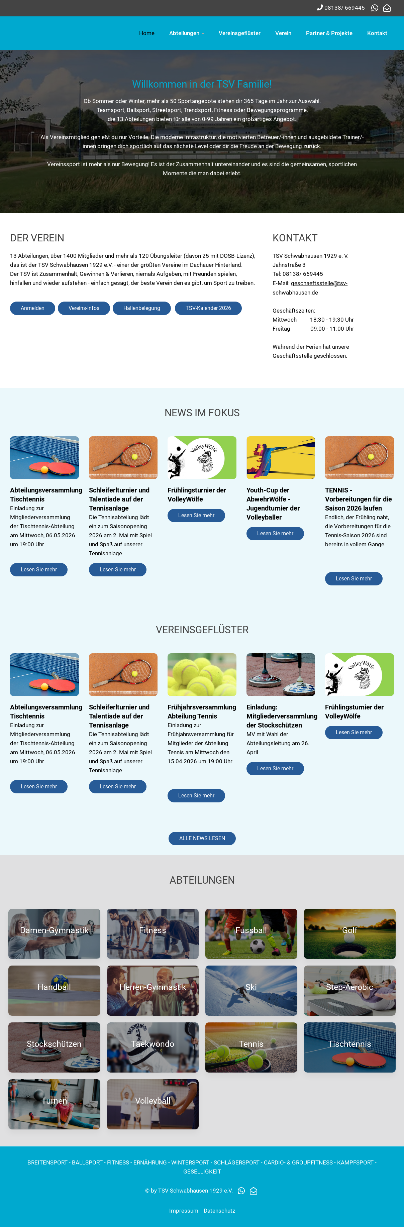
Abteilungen (282, 33)
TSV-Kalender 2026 (208, 308)
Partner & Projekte (329, 67)
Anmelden (32, 308)
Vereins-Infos (84, 308)
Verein (379, 33)
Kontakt (377, 67)
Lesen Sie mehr (39, 569)
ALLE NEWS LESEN (202, 838)
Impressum (183, 1210)
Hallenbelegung (141, 308)
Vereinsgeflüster (336, 33)
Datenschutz (219, 1210)
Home (242, 33)
